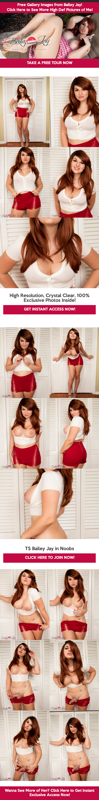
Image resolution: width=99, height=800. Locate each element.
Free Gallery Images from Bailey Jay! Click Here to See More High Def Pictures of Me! (50, 7)
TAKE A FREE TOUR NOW (49, 63)
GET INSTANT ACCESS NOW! (49, 309)
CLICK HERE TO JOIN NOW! (49, 557)
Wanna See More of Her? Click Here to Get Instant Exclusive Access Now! (49, 793)
